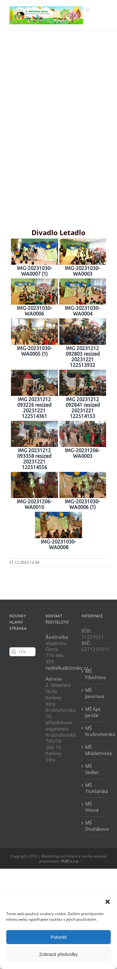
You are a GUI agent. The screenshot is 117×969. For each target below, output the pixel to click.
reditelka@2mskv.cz (67, 668)
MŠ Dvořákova (95, 826)
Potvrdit (58, 937)
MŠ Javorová (94, 693)
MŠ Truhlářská (95, 788)
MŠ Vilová (91, 807)
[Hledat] (13, 651)
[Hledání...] (22, 651)
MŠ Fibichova (95, 674)
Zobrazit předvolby (58, 954)
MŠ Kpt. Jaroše (93, 712)
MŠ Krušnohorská (95, 731)
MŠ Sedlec (92, 769)
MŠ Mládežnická (95, 750)
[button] (108, 902)
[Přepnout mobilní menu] (87, 9)
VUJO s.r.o (69, 861)
